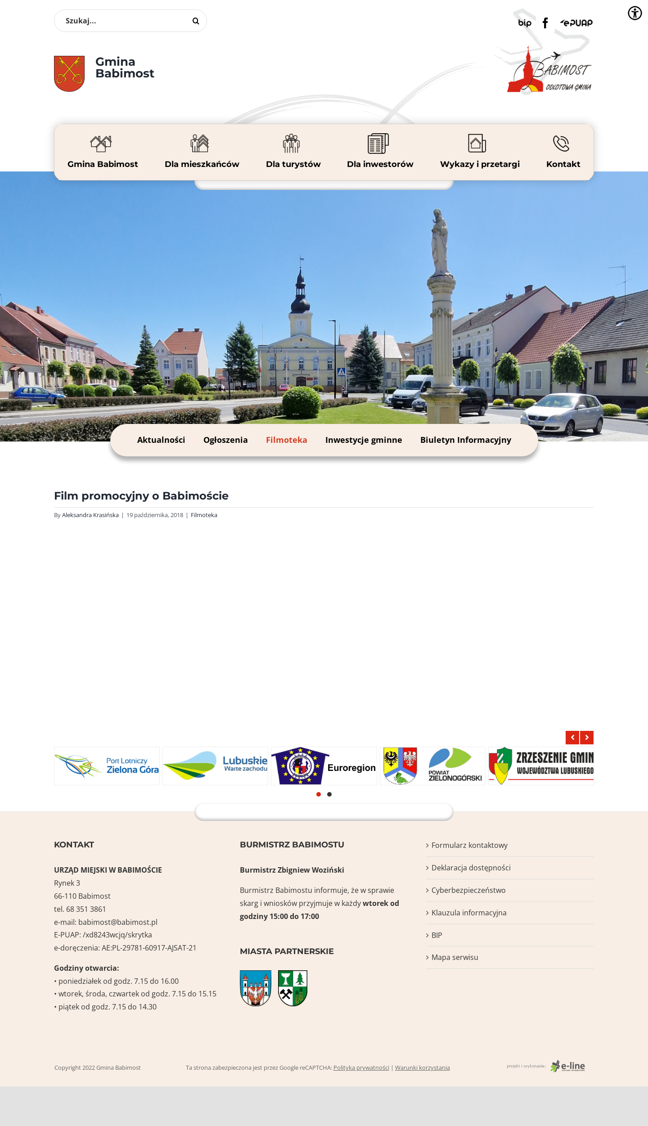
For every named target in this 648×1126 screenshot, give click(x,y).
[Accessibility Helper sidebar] (635, 13)
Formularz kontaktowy (470, 845)
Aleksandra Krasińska (90, 515)
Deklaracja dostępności (471, 868)
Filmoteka (286, 439)
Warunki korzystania (422, 1067)
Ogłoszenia (225, 439)
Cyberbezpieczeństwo (469, 890)
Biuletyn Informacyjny (465, 439)
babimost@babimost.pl (118, 922)
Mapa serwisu (455, 957)
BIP (437, 935)
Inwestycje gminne (363, 439)
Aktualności (161, 439)
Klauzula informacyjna (469, 913)
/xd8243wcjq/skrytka (117, 935)
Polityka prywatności (361, 1067)
